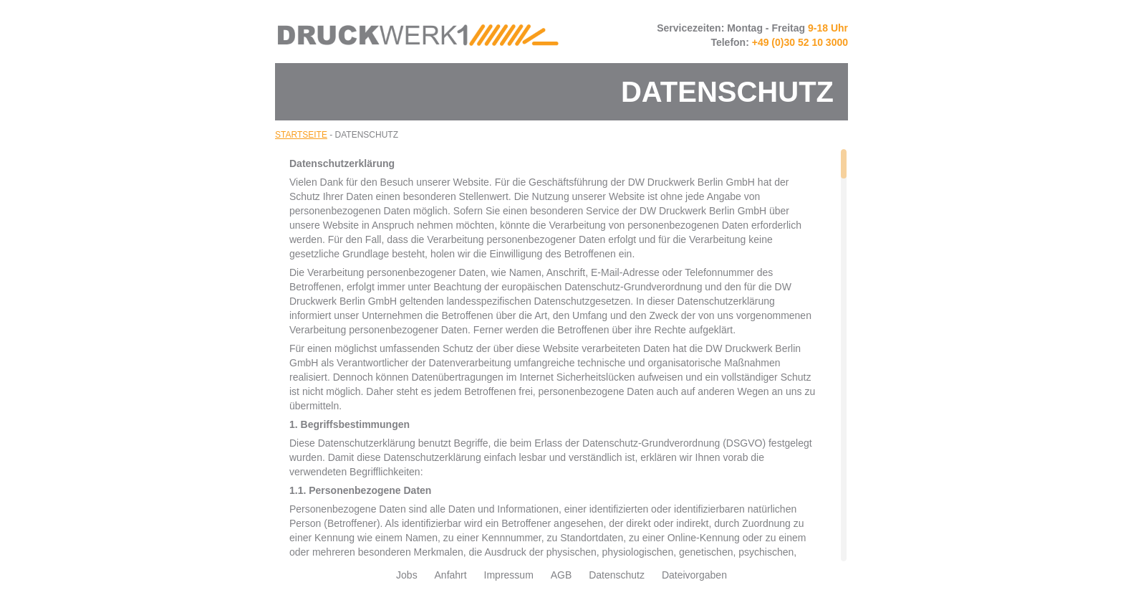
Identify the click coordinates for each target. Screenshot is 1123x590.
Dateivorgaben (694, 575)
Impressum (509, 575)
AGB (561, 575)
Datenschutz (617, 575)
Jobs (407, 575)
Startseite (301, 135)
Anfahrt (451, 575)
